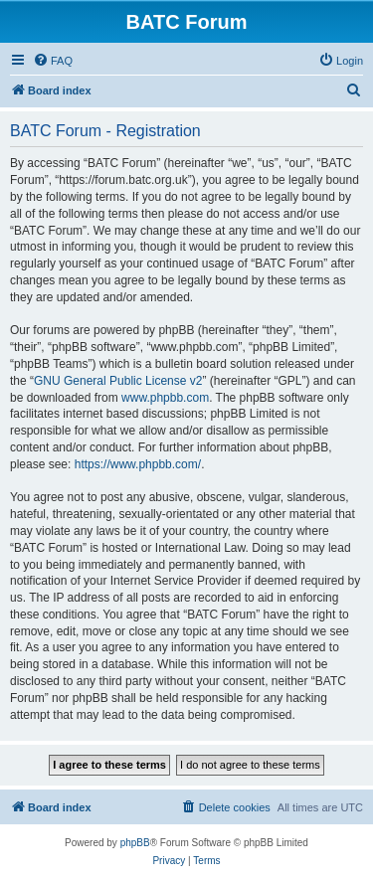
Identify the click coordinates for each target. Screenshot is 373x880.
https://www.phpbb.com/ (138, 464)
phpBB (135, 842)
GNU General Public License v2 (118, 381)
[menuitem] (53, 61)
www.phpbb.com (165, 398)
